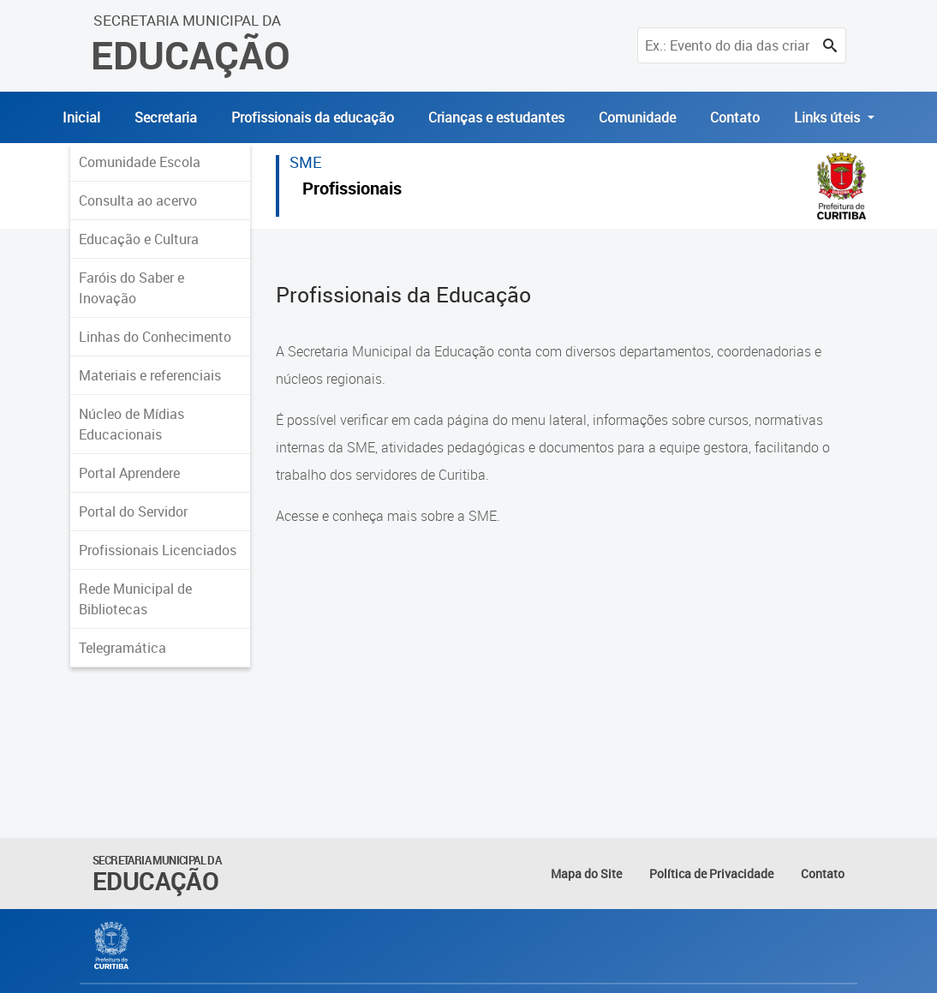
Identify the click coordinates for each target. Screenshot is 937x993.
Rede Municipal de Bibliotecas (135, 599)
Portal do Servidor (133, 511)
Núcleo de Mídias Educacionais (131, 424)
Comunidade (637, 117)
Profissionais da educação (312, 117)
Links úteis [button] (828, 117)
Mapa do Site (586, 873)
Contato (735, 117)
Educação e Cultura (139, 239)
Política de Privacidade (711, 873)
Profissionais (352, 191)
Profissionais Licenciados (157, 550)
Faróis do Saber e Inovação (131, 288)
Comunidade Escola (139, 162)
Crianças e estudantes (496, 117)
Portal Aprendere (129, 473)
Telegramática (122, 647)
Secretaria (165, 117)
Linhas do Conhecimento (155, 336)
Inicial (81, 117)
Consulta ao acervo (138, 200)
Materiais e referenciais (150, 375)
